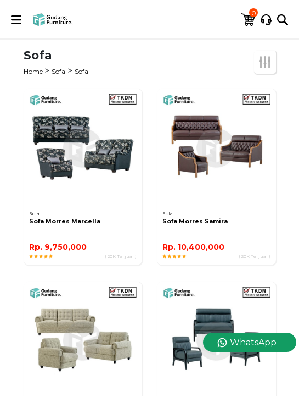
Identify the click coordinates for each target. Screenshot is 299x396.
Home (34, 71)
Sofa (58, 71)
